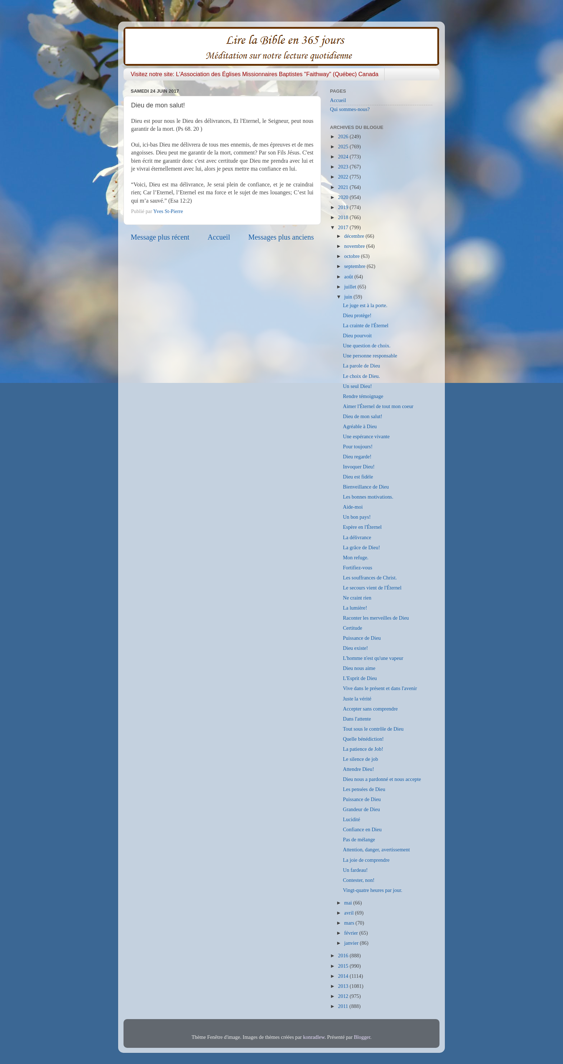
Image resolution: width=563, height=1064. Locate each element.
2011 (343, 1006)
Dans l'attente (357, 719)
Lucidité (351, 819)
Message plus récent (160, 237)
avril (349, 913)
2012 (343, 996)
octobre (352, 256)
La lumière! (355, 608)
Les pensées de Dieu (364, 789)
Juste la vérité (357, 699)
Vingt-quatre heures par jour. (372, 890)
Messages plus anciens (281, 237)
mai (348, 903)
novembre (355, 246)
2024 (343, 156)
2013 (343, 986)
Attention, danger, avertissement (376, 849)
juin (349, 297)
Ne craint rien (357, 598)
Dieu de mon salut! (362, 416)
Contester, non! (358, 880)
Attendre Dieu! (358, 769)
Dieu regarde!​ (357, 456)
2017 (343, 227)
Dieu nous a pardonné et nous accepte (382, 779)
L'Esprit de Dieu (360, 678)
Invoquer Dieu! (358, 466)
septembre (355, 266)
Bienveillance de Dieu (366, 487)
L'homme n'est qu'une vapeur (373, 658)
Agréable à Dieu (360, 426)
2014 (343, 976)
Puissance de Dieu (362, 638)
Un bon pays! (357, 517)
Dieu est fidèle (358, 477)
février (351, 933)
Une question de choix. (367, 345)
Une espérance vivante (366, 436)
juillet (351, 287)
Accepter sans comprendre (370, 709)
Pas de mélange (359, 839)
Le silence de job (360, 759)
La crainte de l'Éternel (365, 325)
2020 (343, 197)
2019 (343, 207)
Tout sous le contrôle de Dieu (373, 729)
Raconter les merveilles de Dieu (376, 618)
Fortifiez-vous (357, 567)
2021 (343, 187)
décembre (355, 236)
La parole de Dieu (361, 366)
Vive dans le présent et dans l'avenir (380, 688)
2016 (343, 955)
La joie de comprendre (366, 860)
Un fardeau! (355, 870)
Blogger (362, 1037)
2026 (343, 136)
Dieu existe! (355, 648)
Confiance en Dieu (362, 829)
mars (350, 923)
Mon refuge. (355, 557)
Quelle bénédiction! (363, 739)
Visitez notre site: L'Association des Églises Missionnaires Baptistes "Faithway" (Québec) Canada (254, 74)
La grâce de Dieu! (361, 547)
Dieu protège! (357, 315)
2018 (343, 217)
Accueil (219, 237)
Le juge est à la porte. (365, 305)
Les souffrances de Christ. (370, 577)
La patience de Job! (363, 749)
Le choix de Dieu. (361, 376)
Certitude (352, 628)
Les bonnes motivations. (368, 497)
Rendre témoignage (363, 396)
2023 (343, 167)
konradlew (314, 1037)
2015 (343, 966)
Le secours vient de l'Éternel (372, 588)
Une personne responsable (370, 355)
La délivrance (357, 537)
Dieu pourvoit (357, 335)
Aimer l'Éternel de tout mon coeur (378, 406)
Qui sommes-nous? (350, 109)
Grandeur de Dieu (361, 809)
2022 (343, 177)
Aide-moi (353, 507)
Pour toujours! (358, 446)
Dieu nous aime (359, 668)
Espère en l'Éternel (362, 527)
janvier (352, 943)
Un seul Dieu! (357, 386)
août (349, 276)
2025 (343, 146)
